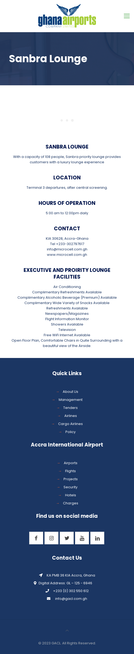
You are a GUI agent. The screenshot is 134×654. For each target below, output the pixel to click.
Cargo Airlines (70, 423)
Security (70, 487)
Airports (70, 462)
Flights (70, 471)
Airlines (70, 415)
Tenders (70, 407)
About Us (70, 391)
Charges (70, 503)
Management (71, 399)
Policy (70, 431)
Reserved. (87, 643)
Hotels (70, 495)
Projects (71, 479)
